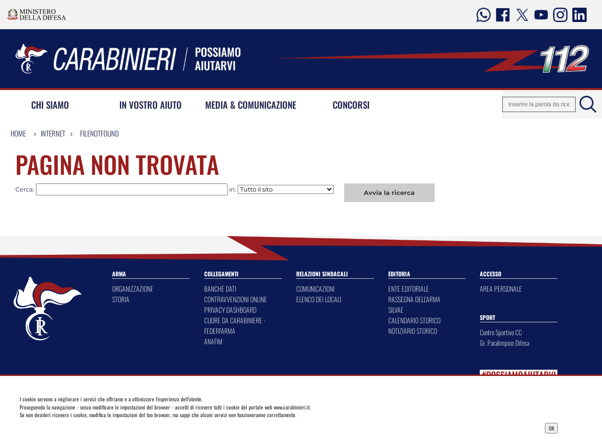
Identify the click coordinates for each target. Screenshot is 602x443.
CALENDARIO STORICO (414, 320)
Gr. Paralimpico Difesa (504, 343)
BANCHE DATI (220, 289)
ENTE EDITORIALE (408, 289)
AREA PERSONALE (501, 289)
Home (18, 133)
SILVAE (396, 310)
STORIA (120, 299)
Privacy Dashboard (82, 427)
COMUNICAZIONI (315, 289)
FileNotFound (99, 133)
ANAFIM (213, 341)
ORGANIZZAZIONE (132, 289)
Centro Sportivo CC (501, 332)
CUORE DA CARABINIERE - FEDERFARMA (235, 325)
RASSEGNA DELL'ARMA (414, 299)
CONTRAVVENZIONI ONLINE (235, 299)
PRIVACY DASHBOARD (230, 310)
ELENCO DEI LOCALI (318, 299)
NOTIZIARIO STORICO (412, 331)
